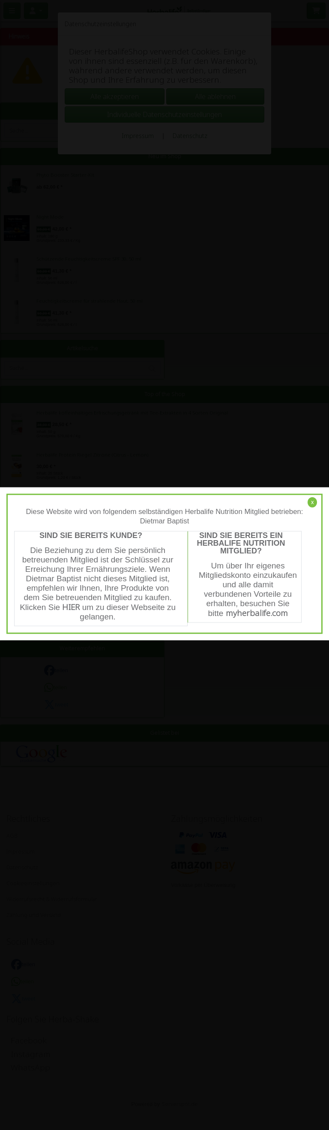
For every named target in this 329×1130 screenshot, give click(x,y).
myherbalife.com (257, 613)
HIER (71, 607)
